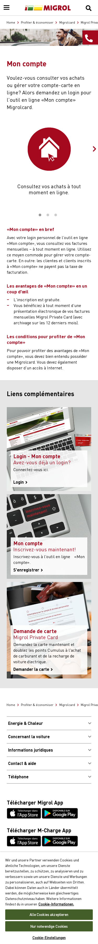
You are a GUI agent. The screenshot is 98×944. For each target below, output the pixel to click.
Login (20, 482)
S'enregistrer (28, 570)
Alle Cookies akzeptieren (49, 914)
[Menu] (6, 7)
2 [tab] (48, 215)
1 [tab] (40, 215)
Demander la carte (33, 669)
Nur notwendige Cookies (49, 926)
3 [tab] (55, 215)
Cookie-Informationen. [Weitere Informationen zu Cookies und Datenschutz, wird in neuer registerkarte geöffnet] (56, 904)
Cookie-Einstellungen (49, 937)
